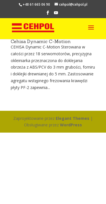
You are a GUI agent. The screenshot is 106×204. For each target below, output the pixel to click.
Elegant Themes (72, 118)
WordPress (71, 125)
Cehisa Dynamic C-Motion (41, 41)
